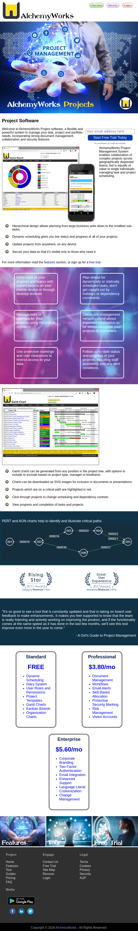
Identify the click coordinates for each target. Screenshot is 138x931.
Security (85, 874)
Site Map (49, 869)
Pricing (10, 878)
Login (46, 878)
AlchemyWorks (66, 927)
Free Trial (49, 866)
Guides (11, 874)
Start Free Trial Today (110, 138)
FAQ (9, 882)
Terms (84, 861)
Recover (48, 874)
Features (12, 866)
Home (10, 861)
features (49, 262)
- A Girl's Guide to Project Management (106, 635)
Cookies (85, 866)
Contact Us (50, 861)
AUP (83, 878)
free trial (94, 262)
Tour (9, 869)
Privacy (85, 869)
